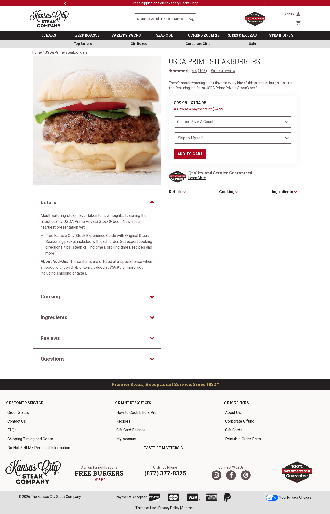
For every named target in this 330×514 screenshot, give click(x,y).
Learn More (197, 178)
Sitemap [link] (188, 508)
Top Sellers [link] (83, 44)
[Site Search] (160, 19)
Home (37, 52)
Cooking (228, 191)
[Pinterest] (246, 475)
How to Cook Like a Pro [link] (136, 412)
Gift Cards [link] (233, 430)
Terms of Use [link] (145, 508)
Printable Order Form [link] (243, 439)
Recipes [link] (123, 421)
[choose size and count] (233, 122)
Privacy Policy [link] (168, 508)
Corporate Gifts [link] (198, 44)
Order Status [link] (18, 412)
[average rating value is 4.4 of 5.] (183, 71)
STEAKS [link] (49, 35)
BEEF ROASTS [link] (87, 35)
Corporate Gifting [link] (239, 421)
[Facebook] (231, 475)
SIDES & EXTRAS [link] (242, 35)
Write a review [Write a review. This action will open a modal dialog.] (223, 70)
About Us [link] (233, 412)
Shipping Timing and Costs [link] (30, 439)
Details (177, 191)
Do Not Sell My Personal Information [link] (38, 447)
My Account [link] (126, 439)
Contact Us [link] (16, 421)
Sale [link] (252, 44)
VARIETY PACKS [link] (126, 35)
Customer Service (24, 402)
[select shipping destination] (233, 138)
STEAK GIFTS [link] (281, 35)
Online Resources (133, 402)
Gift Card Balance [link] (131, 430)
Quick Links (236, 402)
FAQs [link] (12, 430)
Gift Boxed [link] (139, 44)
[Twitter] (216, 475)
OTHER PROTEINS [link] (204, 35)
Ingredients (284, 191)
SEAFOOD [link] (164, 35)
